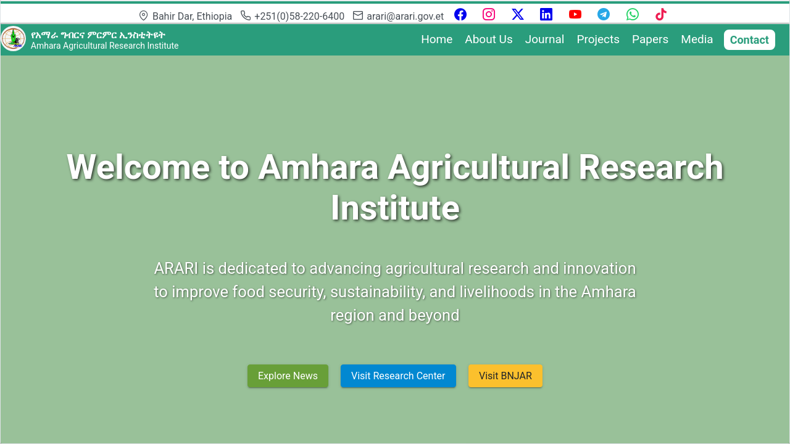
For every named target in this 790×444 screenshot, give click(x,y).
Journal (545, 39)
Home (436, 39)
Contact (749, 39)
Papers (650, 39)
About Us (488, 39)
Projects (598, 39)
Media (697, 39)
